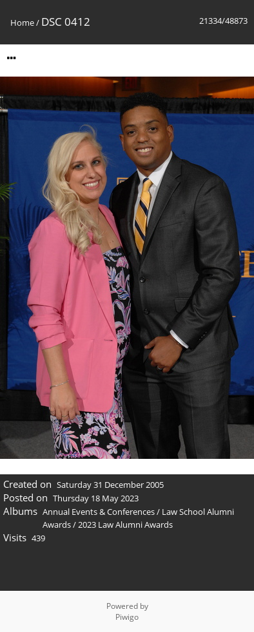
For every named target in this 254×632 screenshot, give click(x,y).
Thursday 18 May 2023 (96, 498)
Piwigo (127, 616)
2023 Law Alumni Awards (125, 524)
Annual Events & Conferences (99, 511)
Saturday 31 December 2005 (110, 484)
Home (22, 22)
